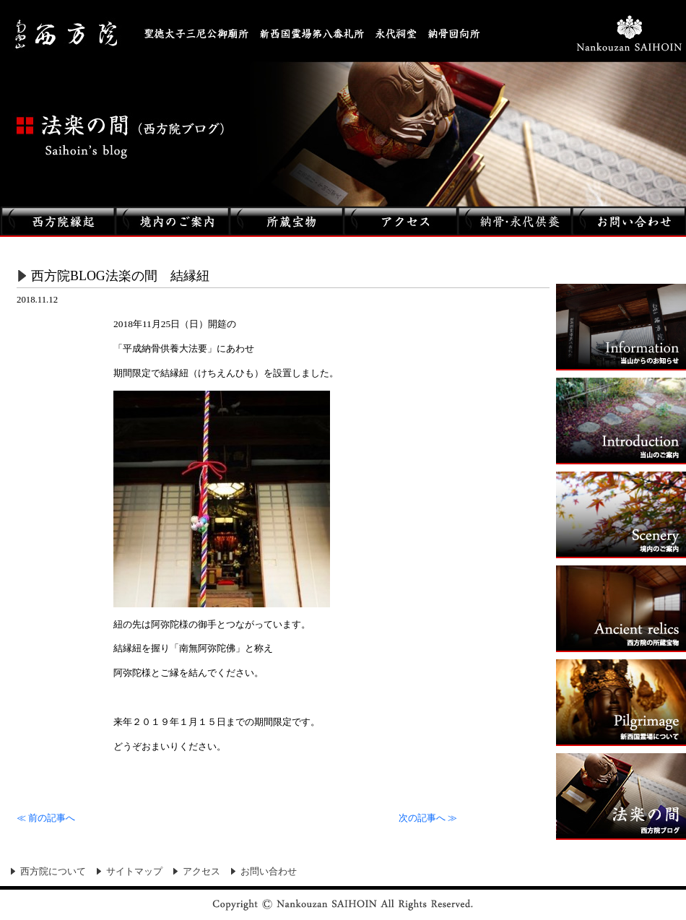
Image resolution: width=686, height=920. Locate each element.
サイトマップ (134, 872)
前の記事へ (46, 818)
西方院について (53, 872)
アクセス (201, 872)
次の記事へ (428, 818)
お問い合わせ (268, 872)
